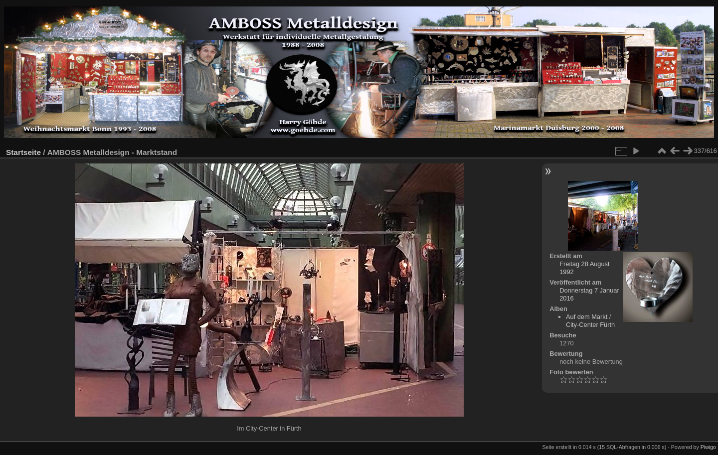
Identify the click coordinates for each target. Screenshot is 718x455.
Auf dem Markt (586, 316)
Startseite (23, 152)
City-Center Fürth (590, 324)
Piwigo (708, 447)
